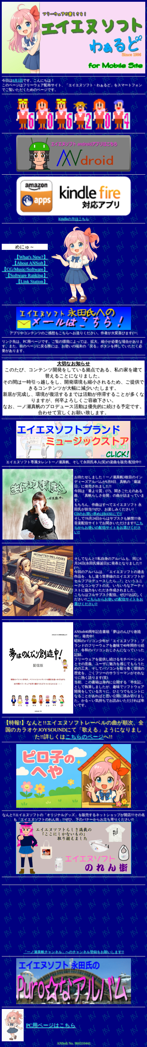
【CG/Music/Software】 (25, 269)
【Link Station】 (32, 281)
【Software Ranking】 (26, 275)
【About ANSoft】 (30, 262)
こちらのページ (84, 736)
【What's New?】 (31, 256)
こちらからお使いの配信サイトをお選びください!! (108, 527)
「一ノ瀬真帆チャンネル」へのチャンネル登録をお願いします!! (73, 952)
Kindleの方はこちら (73, 217)
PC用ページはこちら (51, 1025)
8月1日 (17, 80)
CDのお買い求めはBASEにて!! (98, 514)
